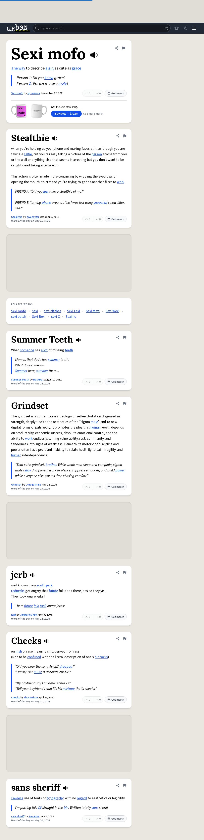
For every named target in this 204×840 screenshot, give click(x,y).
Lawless (17, 798)
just (45, 191)
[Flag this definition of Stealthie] (125, 136)
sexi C (55, 316)
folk (36, 605)
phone (46, 202)
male (94, 421)
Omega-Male (33, 485)
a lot (44, 350)
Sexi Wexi (112, 311)
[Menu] (194, 28)
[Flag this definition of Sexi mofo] (123, 48)
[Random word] (165, 28)
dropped (66, 666)
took (43, 605)
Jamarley (33, 817)
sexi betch (18, 316)
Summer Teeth (20, 380)
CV (40, 807)
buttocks (101, 657)
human (95, 427)
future (53, 590)
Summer (21, 370)
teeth (69, 350)
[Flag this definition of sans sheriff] (125, 785)
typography (55, 798)
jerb (13, 615)
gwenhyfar (32, 217)
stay (28, 470)
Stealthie (16, 217)
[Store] (176, 28)
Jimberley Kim (28, 615)
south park (44, 585)
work (120, 182)
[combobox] (102, 28)
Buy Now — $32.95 (66, 114)
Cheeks (15, 698)
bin (66, 807)
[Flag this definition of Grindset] (125, 403)
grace (76, 68)
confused (34, 657)
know (48, 78)
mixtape (69, 688)
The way (18, 68)
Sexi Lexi (73, 311)
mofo (63, 83)
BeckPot (38, 380)
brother (51, 464)
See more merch (93, 114)
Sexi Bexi (38, 316)
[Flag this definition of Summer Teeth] (125, 337)
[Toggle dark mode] (185, 28)
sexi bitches (52, 311)
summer (54, 359)
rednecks (18, 590)
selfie (28, 154)
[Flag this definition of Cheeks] (125, 638)
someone (27, 350)
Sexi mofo (17, 93)
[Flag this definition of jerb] (125, 572)
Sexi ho (71, 316)
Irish (19, 651)
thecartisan (31, 698)
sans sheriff (17, 817)
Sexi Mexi (93, 311)
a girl (49, 68)
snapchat (100, 202)
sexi (35, 311)
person (97, 154)
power (120, 470)
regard (82, 798)
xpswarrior (33, 93)
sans (95, 807)
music (38, 672)
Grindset (16, 485)
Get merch (115, 94)
